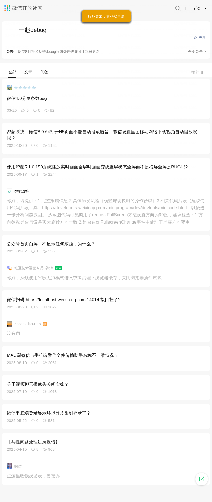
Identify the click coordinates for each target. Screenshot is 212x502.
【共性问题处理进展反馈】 (33, 442)
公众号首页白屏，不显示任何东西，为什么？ (51, 244)
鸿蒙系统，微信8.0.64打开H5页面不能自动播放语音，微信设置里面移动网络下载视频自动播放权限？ (102, 135)
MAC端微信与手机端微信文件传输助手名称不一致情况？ (62, 355)
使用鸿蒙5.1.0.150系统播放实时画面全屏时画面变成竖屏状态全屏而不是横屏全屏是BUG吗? (97, 166)
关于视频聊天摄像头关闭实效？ (38, 384)
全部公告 (195, 51)
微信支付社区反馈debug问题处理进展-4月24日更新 (58, 51)
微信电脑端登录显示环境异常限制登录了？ (49, 413)
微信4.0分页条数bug (27, 98)
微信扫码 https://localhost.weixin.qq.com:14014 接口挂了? (63, 299)
